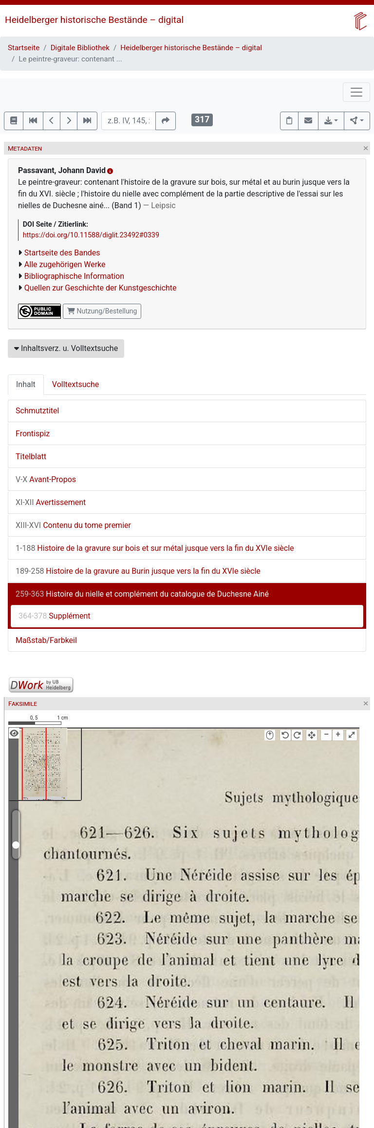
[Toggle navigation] (356, 92)
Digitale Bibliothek (80, 47)
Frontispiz (33, 433)
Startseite (23, 47)
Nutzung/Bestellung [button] (102, 311)
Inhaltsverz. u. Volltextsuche (66, 348)
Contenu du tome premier (73, 525)
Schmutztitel (37, 410)
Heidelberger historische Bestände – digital (94, 19)
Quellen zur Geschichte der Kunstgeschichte (100, 287)
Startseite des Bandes (62, 252)
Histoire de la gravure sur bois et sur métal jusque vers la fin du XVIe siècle (155, 548)
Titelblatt (31, 456)
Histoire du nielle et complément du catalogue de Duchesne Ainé (142, 594)
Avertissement (51, 502)
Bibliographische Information (74, 276)
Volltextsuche (75, 384)
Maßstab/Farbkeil (46, 640)
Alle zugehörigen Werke (65, 264)
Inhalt (26, 384)
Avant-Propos (46, 479)
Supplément (55, 616)
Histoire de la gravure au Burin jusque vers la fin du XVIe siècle (138, 571)
